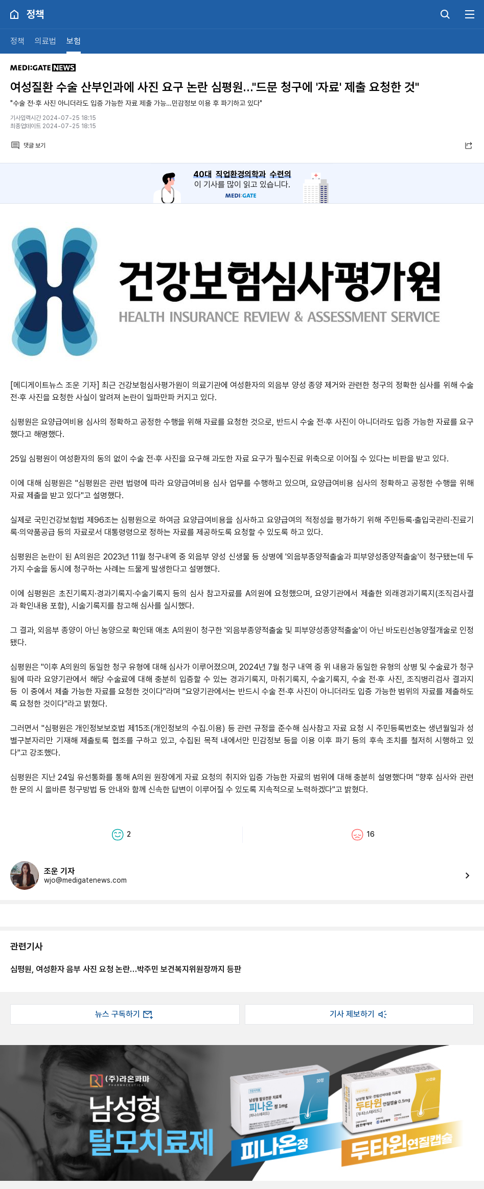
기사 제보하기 (359, 1014)
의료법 (45, 41)
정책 (17, 41)
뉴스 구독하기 (124, 1014)
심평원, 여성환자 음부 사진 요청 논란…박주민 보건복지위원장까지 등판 (125, 969)
